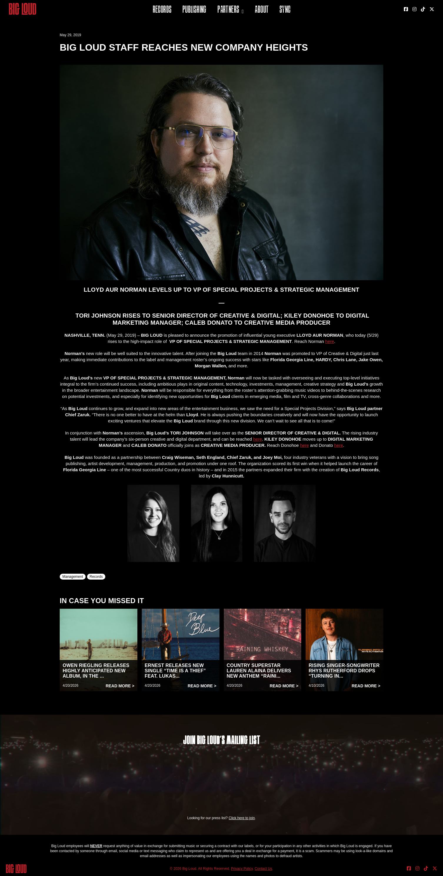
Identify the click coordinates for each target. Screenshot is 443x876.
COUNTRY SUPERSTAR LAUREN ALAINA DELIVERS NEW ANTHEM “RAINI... (259, 670)
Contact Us (263, 869)
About (262, 10)
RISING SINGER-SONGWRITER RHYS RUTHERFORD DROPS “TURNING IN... (344, 670)
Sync (285, 10)
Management (72, 577)
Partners (228, 10)
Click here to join (242, 818)
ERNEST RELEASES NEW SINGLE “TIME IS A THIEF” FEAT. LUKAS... (175, 670)
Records (162, 10)
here (329, 341)
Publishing (194, 10)
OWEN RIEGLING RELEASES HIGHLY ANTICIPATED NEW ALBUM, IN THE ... (96, 670)
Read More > (120, 685)
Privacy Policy (242, 869)
